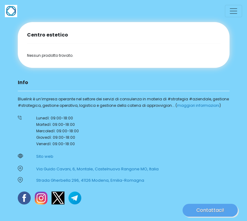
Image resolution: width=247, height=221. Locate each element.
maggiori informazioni (198, 105)
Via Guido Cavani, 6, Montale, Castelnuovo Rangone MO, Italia (97, 169)
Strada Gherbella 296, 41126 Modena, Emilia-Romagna (90, 180)
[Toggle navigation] (233, 11)
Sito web (44, 156)
